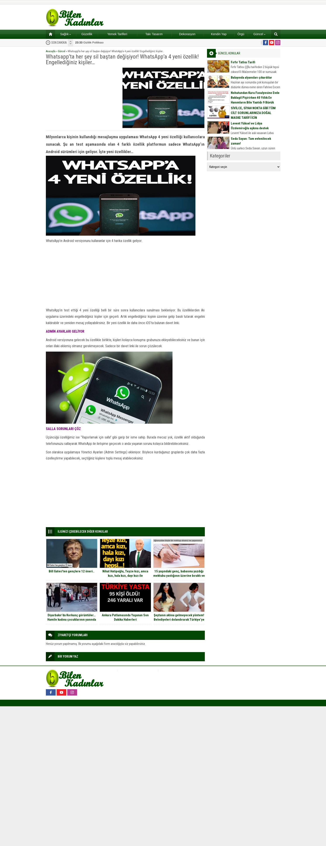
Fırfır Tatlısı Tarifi (243, 62)
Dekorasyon (187, 34)
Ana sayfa (49, 34)
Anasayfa (50, 51)
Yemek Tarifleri (117, 34)
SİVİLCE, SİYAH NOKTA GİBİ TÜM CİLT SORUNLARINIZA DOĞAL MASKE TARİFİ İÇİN (253, 113)
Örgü (241, 34)
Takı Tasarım (154, 34)
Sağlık (65, 34)
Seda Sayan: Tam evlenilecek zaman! (251, 141)
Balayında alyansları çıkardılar (251, 77)
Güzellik (86, 34)
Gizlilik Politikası (89, 42)
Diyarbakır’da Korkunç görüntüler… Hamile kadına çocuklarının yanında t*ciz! (71, 619)
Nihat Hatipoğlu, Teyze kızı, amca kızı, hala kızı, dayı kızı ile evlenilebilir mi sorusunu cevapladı (125, 575)
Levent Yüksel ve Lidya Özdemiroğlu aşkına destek (250, 125)
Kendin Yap (218, 34)
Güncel (259, 34)
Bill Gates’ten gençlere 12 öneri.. (72, 571)
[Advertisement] (82, 97)
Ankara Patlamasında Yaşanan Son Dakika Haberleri (125, 617)
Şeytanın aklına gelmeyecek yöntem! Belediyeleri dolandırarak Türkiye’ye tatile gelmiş (179, 619)
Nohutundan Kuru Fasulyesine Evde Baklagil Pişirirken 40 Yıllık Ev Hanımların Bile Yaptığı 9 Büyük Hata (255, 100)
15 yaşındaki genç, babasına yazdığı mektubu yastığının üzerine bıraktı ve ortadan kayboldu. (179, 575)
